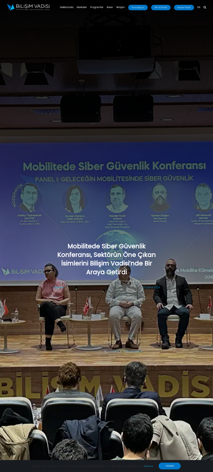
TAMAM (169, 466)
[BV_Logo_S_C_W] (28, 5)
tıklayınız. (149, 466)
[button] (205, 7)
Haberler (58, 287)
